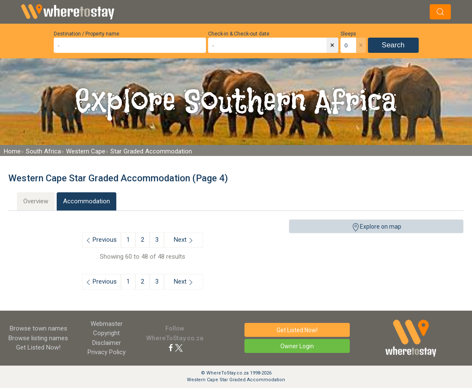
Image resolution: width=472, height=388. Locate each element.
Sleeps (348, 34)
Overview (35, 201)
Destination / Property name (86, 34)
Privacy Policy (107, 352)
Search (393, 45)
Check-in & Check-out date (238, 34)
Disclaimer (106, 343)
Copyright (106, 333)
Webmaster (107, 324)
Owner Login (297, 346)
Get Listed (38, 347)
